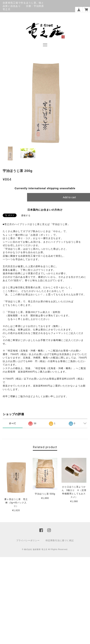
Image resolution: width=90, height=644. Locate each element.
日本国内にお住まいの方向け (45, 209)
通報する (25, 215)
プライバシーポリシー (28, 540)
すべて (12, 423)
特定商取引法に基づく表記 (60, 540)
